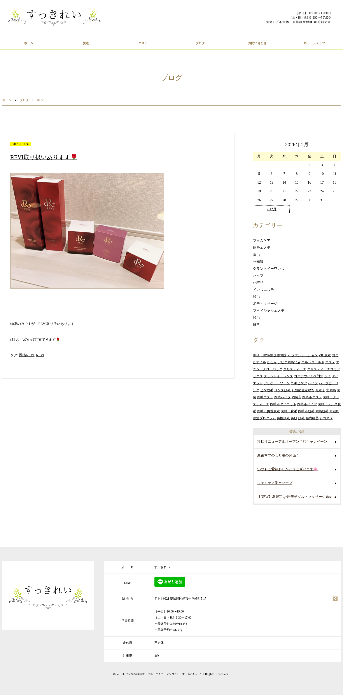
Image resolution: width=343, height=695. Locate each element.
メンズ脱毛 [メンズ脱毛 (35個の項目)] (282, 390)
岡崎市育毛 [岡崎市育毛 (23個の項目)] (289, 411)
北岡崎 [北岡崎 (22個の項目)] (331, 390)
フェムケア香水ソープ (274, 483)
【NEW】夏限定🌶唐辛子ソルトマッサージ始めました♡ (298, 496)
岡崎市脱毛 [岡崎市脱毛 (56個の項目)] (306, 411)
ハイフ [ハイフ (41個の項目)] (313, 383)
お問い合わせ (257, 43)
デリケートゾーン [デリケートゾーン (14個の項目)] (277, 383)
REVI (40, 355)
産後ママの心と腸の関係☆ (278, 455)
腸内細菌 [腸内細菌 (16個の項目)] (312, 418)
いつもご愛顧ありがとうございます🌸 (287, 469)
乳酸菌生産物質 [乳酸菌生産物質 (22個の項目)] (303, 390)
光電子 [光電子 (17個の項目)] (320, 390)
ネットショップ (314, 43)
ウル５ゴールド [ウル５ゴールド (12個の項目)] (312, 362)
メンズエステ (263, 289)
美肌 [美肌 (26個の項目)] (294, 418)
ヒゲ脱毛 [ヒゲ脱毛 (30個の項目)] (266, 390)
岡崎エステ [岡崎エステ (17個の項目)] (265, 397)
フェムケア (261, 240)
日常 (256, 324)
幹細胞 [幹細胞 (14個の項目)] (334, 411)
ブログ (200, 43)
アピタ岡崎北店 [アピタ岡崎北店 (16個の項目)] (289, 362)
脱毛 (86, 43)
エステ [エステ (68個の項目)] (330, 362)
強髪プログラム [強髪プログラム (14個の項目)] (264, 418)
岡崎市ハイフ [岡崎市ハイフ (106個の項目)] (307, 404)
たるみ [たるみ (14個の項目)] (272, 362)
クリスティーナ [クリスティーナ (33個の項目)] (294, 369)
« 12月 (271, 209)
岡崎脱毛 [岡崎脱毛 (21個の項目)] (322, 411)
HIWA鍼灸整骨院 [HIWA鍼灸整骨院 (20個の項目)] (274, 355)
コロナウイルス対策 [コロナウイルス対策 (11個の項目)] (309, 376)
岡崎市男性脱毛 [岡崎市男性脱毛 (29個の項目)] (268, 411)
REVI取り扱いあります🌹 (43, 157)
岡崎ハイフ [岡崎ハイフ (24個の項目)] (282, 397)
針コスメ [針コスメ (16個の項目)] (326, 418)
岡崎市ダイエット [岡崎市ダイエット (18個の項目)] (283, 404)
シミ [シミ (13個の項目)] (327, 376)
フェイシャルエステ (268, 310)
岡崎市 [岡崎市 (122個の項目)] (296, 397)
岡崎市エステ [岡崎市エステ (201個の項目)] (312, 397)
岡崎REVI (26, 355)
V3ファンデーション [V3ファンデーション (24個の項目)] (302, 355)
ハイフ (258, 275)
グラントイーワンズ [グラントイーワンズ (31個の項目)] (278, 376)
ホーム (28, 43)
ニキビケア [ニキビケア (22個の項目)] (299, 383)
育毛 (256, 254)
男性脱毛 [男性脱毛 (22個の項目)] (283, 418)
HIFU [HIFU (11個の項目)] (257, 355)
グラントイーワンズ (268, 268)
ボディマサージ (265, 303)
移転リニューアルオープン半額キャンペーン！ (294, 441)
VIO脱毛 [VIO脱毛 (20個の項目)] (324, 355)
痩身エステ (261, 247)
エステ (142, 43)
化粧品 (258, 282)
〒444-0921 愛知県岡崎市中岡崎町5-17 (180, 598)
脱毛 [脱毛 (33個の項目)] (301, 418)
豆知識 (258, 261)
